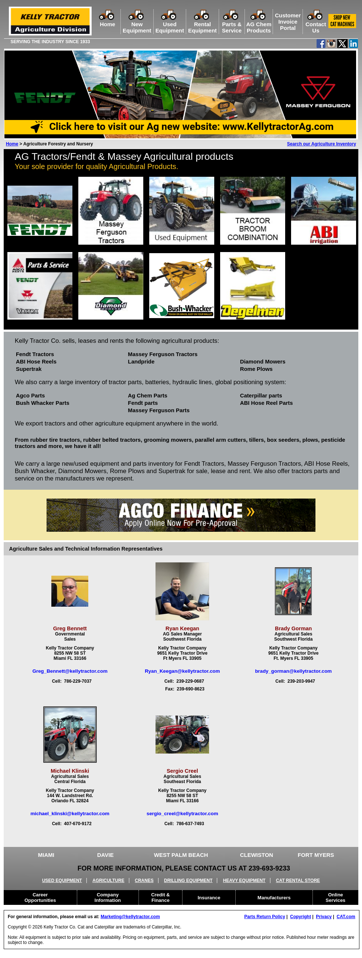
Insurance (209, 897)
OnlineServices (336, 897)
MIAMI (46, 855)
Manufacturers (274, 897)
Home (107, 21)
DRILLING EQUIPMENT (188, 880)
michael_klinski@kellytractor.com (69, 813)
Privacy (324, 916)
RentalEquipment (202, 24)
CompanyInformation (108, 897)
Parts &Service (232, 24)
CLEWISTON (256, 855)
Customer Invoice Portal (288, 21)
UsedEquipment (170, 24)
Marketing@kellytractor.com (130, 916)
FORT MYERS (316, 855)
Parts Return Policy (264, 916)
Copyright (300, 916)
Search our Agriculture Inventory (321, 144)
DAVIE (105, 855)
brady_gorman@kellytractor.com (293, 671)
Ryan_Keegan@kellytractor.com (182, 671)
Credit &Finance (160, 897)
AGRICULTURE (108, 880)
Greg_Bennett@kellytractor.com (70, 671)
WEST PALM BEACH (181, 855)
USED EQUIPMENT (62, 880)
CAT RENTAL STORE (298, 880)
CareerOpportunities (40, 897)
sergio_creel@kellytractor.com (182, 813)
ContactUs (315, 24)
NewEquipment (137, 24)
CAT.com (346, 916)
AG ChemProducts (258, 24)
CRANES (144, 880)
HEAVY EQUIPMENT (244, 880)
